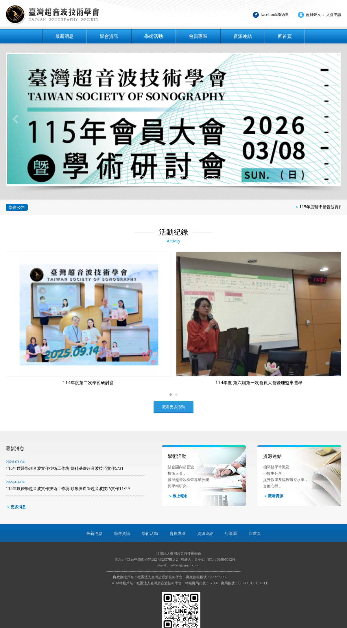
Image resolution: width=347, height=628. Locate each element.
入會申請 (333, 14)
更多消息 (16, 464)
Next (331, 119)
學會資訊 (109, 36)
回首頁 (285, 36)
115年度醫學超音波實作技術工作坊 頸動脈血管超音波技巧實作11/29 (75, 442)
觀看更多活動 (173, 364)
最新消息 (64, 36)
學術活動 (153, 36)
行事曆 (231, 490)
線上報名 (178, 453)
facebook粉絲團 (275, 14)
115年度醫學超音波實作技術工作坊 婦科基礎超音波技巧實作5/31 (75, 422)
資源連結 (242, 36)
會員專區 (198, 36)
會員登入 (313, 14)
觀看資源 (273, 453)
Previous (15, 119)
